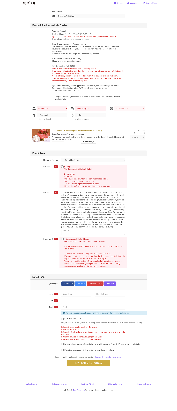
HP (54, 300)
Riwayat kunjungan (50, 160)
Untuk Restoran (32, 384)
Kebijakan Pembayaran (116, 384)
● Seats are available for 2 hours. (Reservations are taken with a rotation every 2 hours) (93, 252)
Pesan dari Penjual (59, 31)
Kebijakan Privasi (87, 384)
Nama (53, 294)
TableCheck (110, 283)
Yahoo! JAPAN (95, 283)
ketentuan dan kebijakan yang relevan (108, 357)
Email (53, 307)
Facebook (68, 283)
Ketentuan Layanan (59, 384)
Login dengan (53, 284)
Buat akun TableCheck (71, 319)
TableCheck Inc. (79, 390)
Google (81, 283)
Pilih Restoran (57, 12)
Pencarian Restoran (144, 384)
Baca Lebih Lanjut (88, 142)
